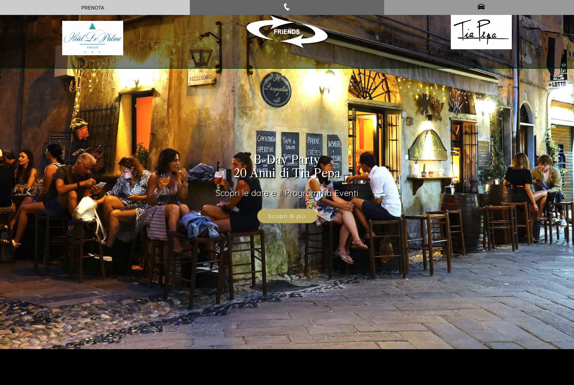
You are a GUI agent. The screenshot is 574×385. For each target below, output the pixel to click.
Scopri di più (287, 212)
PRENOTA (92, 7)
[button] (28, 186)
